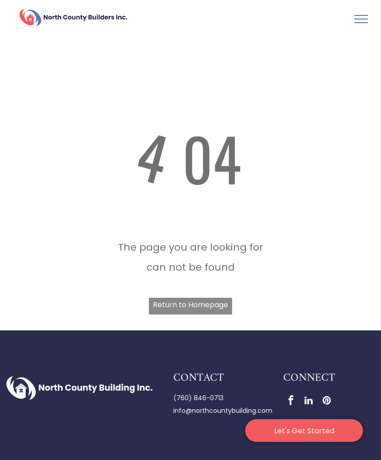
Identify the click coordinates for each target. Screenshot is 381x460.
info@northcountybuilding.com (222, 410)
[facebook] (290, 401)
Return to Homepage (190, 305)
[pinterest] (326, 401)
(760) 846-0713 (198, 397)
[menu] (361, 19)
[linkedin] (308, 401)
